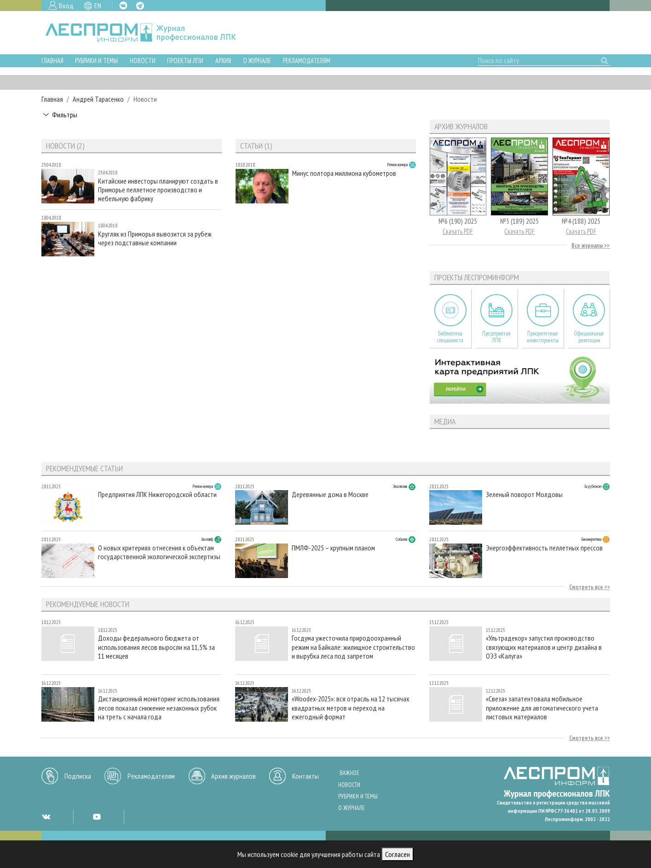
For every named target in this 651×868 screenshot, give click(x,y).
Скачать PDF (458, 231)
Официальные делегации (589, 337)
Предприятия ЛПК (496, 337)
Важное (349, 773)
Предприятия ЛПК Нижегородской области (157, 494)
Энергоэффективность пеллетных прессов (544, 548)
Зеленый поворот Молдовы (524, 494)
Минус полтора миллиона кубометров (344, 173)
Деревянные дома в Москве (330, 494)
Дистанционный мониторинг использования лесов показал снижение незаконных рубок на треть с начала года (158, 707)
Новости (143, 60)
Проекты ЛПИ (185, 60)
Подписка (77, 776)
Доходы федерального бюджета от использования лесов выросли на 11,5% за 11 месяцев (156, 647)
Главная (52, 60)
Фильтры (64, 114)
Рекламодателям (306, 60)
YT (96, 816)
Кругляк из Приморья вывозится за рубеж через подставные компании (155, 238)
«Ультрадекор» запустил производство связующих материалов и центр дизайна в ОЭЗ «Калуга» (544, 647)
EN (97, 5)
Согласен (397, 854)
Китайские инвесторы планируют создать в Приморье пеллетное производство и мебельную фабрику (158, 190)
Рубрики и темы (96, 60)
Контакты (305, 776)
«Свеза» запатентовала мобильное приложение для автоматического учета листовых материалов (542, 707)
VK (123, 5)
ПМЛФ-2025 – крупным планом (333, 548)
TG (140, 6)
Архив (223, 60)
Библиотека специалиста (450, 337)
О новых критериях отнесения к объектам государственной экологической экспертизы (159, 552)
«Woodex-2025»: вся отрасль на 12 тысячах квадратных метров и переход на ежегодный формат (350, 707)
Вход (66, 5)
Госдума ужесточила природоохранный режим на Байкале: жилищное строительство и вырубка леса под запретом (353, 647)
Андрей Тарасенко (98, 99)
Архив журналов (233, 776)
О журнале (257, 60)
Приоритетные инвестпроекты (543, 337)
